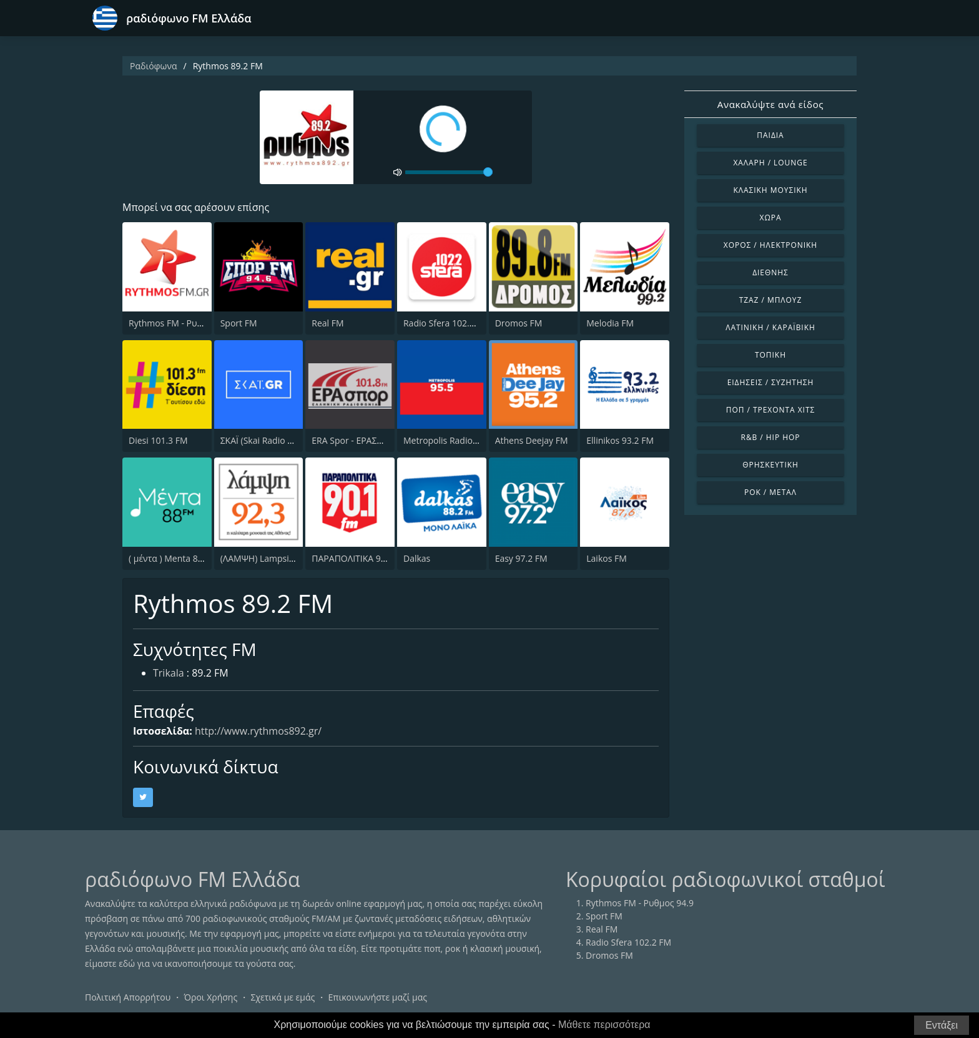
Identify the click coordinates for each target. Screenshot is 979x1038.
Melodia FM (610, 323)
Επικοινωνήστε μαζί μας (378, 997)
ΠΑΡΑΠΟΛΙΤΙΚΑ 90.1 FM (360, 558)
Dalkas (416, 558)
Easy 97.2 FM (521, 558)
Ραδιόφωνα (153, 66)
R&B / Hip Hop (770, 437)
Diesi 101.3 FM (158, 440)
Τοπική (770, 355)
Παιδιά (770, 135)
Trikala (168, 673)
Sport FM (238, 323)
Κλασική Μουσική (770, 190)
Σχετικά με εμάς (282, 997)
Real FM (327, 323)
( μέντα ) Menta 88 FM (173, 558)
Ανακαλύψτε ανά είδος (770, 104)
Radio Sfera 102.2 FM (446, 323)
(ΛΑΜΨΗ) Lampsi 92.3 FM (271, 558)
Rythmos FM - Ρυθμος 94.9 (183, 323)
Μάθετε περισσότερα (604, 1024)
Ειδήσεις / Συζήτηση (770, 382)
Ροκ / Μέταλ (770, 492)
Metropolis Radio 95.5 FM (455, 440)
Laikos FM (606, 558)
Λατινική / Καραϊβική (770, 327)
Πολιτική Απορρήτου (127, 997)
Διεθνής (770, 272)
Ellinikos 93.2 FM (620, 440)
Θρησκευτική (770, 464)
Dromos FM (519, 323)
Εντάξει (941, 1025)
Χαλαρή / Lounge (770, 162)
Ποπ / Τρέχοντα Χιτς (770, 409)
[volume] (449, 172)
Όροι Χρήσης (210, 997)
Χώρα (771, 217)
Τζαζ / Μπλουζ (770, 300)
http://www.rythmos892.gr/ (258, 731)
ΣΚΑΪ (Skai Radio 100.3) (266, 440)
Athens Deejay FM (531, 440)
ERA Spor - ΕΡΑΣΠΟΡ (353, 440)
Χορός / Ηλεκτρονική (770, 245)
